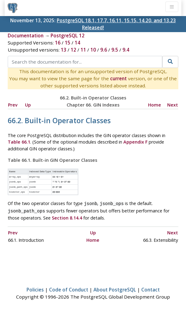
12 (73, 50)
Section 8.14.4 (67, 215)
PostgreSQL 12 (68, 35)
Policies (35, 287)
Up (28, 105)
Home (154, 105)
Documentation (25, 35)
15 (67, 43)
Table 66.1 (19, 142)
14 (77, 43)
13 (63, 50)
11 (83, 50)
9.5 (114, 50)
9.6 (103, 50)
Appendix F (135, 142)
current (118, 78)
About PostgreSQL (114, 287)
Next (172, 105)
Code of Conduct (68, 287)
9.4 (125, 50)
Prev (13, 105)
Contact (150, 287)
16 (57, 43)
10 (93, 50)
